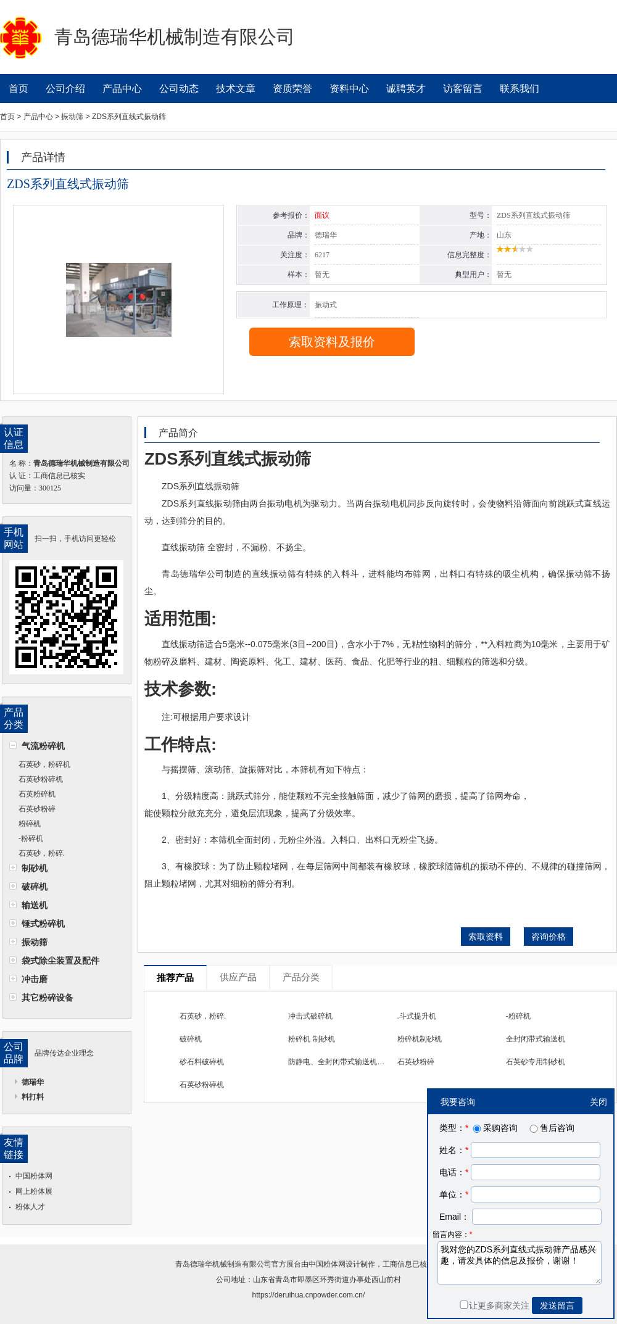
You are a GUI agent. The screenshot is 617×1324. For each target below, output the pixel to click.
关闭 (598, 1102)
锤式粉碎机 (43, 924)
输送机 (35, 905)
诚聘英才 (406, 88)
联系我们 (519, 88)
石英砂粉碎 (37, 809)
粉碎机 (30, 823)
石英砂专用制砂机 (535, 1061)
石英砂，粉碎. (42, 853)
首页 (18, 88)
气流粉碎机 (43, 746)
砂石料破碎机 (202, 1061)
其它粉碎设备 (47, 998)
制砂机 (35, 868)
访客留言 (462, 88)
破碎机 (35, 887)
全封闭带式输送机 (535, 1039)
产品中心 (122, 88)
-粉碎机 (31, 838)
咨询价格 (548, 936)
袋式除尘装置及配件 (60, 961)
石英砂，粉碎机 (44, 764)
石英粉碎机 (37, 794)
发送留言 (557, 1305)
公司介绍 (65, 88)
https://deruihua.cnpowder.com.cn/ (308, 1295)
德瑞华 (33, 1082)
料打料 (33, 1097)
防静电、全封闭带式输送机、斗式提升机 (354, 1061)
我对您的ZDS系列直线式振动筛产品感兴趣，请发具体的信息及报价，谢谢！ (519, 1263)
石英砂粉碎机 (41, 779)
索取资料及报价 (332, 342)
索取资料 (485, 936)
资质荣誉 (292, 88)
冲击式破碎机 (310, 1016)
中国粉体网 (33, 1176)
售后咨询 (551, 1128)
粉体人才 (30, 1206)
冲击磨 (35, 979)
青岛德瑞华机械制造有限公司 (223, 1264)
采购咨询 (494, 1128)
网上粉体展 (33, 1191)
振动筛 (35, 942)
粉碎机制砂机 (419, 1039)
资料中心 (349, 88)
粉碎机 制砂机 (311, 1039)
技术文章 (235, 88)
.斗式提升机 (416, 1016)
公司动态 (179, 88)
